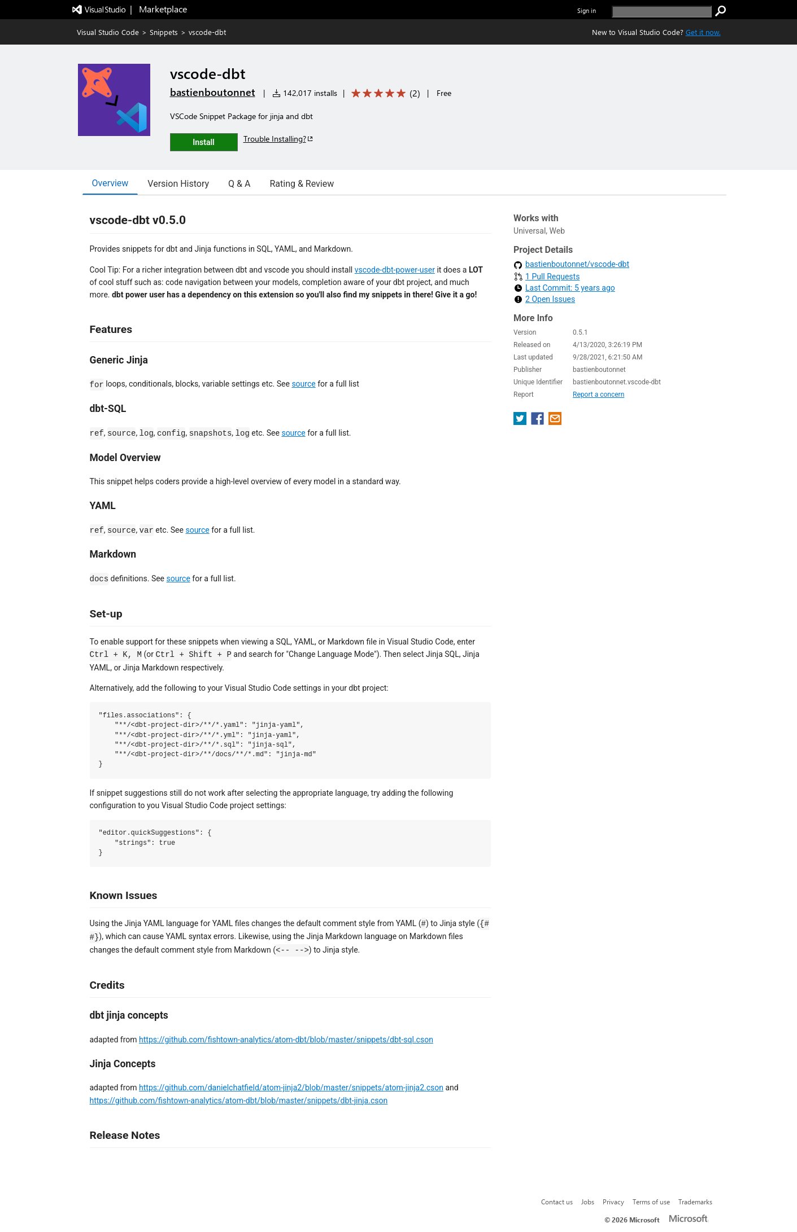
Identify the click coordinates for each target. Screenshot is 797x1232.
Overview (110, 183)
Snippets (164, 32)
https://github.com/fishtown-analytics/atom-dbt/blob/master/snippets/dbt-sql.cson (286, 1039)
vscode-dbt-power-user (395, 269)
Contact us (557, 1201)
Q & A (239, 183)
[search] (662, 11)
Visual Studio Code (108, 32)
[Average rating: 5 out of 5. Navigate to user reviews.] (384, 93)
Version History (178, 183)
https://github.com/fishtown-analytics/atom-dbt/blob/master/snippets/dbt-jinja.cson (239, 1100)
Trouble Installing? (278, 138)
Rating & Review (301, 183)
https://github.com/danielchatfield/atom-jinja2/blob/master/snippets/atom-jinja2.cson (291, 1087)
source (303, 383)
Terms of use (651, 1201)
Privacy (613, 1201)
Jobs (587, 1201)
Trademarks (695, 1201)
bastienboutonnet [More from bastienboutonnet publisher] (212, 92)
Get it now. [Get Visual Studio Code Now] (703, 32)
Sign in (586, 10)
